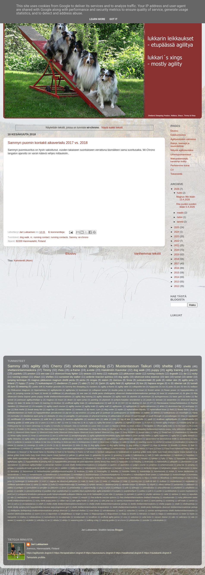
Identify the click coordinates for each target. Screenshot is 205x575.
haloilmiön (178, 455)
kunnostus (193, 475)
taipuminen (52, 514)
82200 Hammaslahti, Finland (31, 241)
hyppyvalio (123, 462)
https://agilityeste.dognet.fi (40, 553)
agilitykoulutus (67, 439)
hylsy (171, 458)
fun (192, 409)
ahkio (161, 406)
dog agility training (117, 445)
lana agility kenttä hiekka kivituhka (99, 478)
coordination (180, 442)
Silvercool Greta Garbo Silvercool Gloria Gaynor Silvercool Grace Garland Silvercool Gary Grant (80, 432)
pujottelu (17, 373)
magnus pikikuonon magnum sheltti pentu (53, 380)
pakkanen (190, 484)
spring (59, 419)
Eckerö (138, 423)
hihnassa (89, 458)
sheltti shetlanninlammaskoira (125, 507)
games (107, 455)
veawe (10, 520)
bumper (116, 442)
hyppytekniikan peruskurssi (49, 412)
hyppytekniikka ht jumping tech (39, 462)
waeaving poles (77, 520)
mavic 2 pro (94, 481)
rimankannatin (169, 497)
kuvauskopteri (34, 478)
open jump (82, 400)
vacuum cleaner (161, 517)
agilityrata (70, 390)
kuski (12, 478)
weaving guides (108, 520)
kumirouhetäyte (179, 475)
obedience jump (111, 484)
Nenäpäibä (148, 426)
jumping (191, 465)
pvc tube (108, 494)
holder (113, 458)
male (83, 481)
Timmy (47, 370)
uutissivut (134, 517)
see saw (84, 393)
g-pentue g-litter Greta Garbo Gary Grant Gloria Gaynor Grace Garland (162, 452)
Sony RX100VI (129, 432)
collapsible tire (138, 386)
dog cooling (134, 445)
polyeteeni (177, 488)
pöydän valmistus (153, 494)
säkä (84, 383)
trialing (23, 517)
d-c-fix (49, 445)
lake (80, 478)
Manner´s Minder (119, 426)
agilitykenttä (56, 390)
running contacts (59, 237)
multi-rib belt (150, 481)
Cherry (56, 366)
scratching (170, 501)
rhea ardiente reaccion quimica (103, 497)
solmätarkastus (109, 511)
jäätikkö (64, 468)
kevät (45, 393)
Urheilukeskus (180, 432)
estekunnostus (119, 448)
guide (127, 455)
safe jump (94, 501)
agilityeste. (117, 406)
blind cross (104, 442)
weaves (87, 373)
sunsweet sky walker (69, 377)
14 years (42, 423)
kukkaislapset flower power (145, 475)
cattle (124, 442)
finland (11, 383)
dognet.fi (146, 445)
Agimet (129, 423)
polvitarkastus (149, 488)
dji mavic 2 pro (93, 409)
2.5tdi (51, 423)
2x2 (93, 383)
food (59, 452)
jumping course (23, 393)
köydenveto (60, 478)
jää (56, 468)
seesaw (159, 400)
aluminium (146, 396)
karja (127, 468)
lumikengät (19, 481)
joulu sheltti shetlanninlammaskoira (80, 465)
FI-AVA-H (148, 423)
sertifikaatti (16, 419)
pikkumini (54, 488)
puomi (193, 370)
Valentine (193, 432)
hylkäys (154, 458)
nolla (53, 484)
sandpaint (192, 416)
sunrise (141, 511)
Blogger (119, 529)
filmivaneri (12, 452)
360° (59, 423)
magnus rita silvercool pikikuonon (63, 481)
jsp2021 (113, 465)
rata (12, 497)
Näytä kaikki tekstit (112, 127)
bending (57, 442)
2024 (177, 232)
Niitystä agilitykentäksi (181, 150)
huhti (180, 193)
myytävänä (189, 481)
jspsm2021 (125, 465)
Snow (129, 380)
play (101, 488)
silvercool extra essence (146, 377)
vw (48, 520)
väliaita (56, 520)
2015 (177, 272)
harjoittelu (190, 455)
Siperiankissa (40, 390)
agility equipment (161, 436)
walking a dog (92, 520)
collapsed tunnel (99, 390)
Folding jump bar (14, 426)
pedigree (20, 488)
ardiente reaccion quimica (99, 377)
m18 (44, 481)
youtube (146, 520)
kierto (91, 471)
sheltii (177, 504)
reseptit (84, 497)
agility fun (175, 436)
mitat (125, 481)
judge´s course (139, 465)
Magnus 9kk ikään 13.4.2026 (185, 198)
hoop (135, 458)
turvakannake (64, 517)
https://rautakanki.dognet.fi (157, 553)
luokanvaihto (33, 481)
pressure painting (34, 491)
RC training (32, 429)
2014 (177, 277)
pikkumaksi (116, 416)
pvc (178, 386)
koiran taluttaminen (186, 471)
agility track (120, 396)
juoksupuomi (120, 412)
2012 (177, 286)
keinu (99, 373)
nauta (194, 412)
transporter (12, 517)
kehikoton (137, 468)
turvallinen (93, 517)
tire (185, 386)
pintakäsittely (74, 488)
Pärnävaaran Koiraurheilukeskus (172, 403)
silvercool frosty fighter (66, 373)
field (172, 409)
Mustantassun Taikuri (133, 366)
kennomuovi (28, 471)
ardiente (18, 442)
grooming (118, 455)
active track (63, 436)
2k (116, 403)
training (46, 403)
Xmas (33, 436)
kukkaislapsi (164, 475)
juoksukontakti (144, 380)
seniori (191, 501)
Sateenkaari (83, 429)
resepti (75, 497)
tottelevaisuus (172, 514)
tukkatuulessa (35, 517)
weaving (23, 386)
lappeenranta (122, 478)
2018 (177, 259)
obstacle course (128, 484)
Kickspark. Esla (69, 426)
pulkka (142, 491)
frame (80, 452)
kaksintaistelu (90, 468)
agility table (123, 386)
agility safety (30, 439)
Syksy (155, 432)
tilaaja (123, 514)
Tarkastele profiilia (36, 557)
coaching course (145, 442)
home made (124, 458)
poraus (10, 491)
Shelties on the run (118, 429)
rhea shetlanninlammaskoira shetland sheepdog (139, 497)
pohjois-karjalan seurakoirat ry (128, 400)
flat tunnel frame (37, 452)
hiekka (46, 458)
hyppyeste (181, 458)
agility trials (90, 406)
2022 (177, 241)
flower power (170, 390)
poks (171, 386)
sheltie (167, 366)
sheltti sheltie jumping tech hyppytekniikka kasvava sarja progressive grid (38, 507)
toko (114, 419)
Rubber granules (54, 386)
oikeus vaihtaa (164, 484)
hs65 (30, 412)
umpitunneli (173, 393)
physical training (99, 416)
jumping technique (17, 380)
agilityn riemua (83, 439)
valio (173, 517)
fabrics (142, 448)
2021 (177, 245)
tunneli (194, 383)
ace (54, 436)
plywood (106, 400)
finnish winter (154, 390)
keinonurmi (185, 468)
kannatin (118, 468)
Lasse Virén (96, 426)
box (142, 383)
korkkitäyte (78, 475)
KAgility (47, 426)
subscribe (131, 511)
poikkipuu (117, 488)
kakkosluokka (76, 468)
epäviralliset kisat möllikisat (98, 448)
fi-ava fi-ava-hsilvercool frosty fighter (179, 448)
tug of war (125, 419)
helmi (180, 217)
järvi (50, 468)
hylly (163, 458)
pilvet (64, 488)
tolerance (143, 514)
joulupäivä (102, 465)
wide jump (30, 422)
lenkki (154, 478)
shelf (41, 504)
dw (184, 373)
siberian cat (180, 383)
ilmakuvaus (149, 462)
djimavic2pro (67, 445)
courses (20, 445)
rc (31, 237)
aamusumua (44, 436)
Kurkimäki (84, 426)
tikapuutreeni (112, 514)
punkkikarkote (171, 491)
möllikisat (56, 393)
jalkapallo (174, 462)
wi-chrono (83, 237)
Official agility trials (164, 426)
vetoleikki (29, 520)
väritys (65, 520)
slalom (105, 380)
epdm (120, 409)
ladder (147, 412)
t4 (44, 514)
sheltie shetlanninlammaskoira (143, 504)
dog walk (24, 237)
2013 (177, 281)
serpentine (172, 400)
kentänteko (135, 412)
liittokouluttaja (178, 478)
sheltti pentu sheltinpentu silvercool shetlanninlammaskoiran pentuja (124, 393)
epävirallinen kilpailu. (136, 409)
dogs (155, 445)
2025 (177, 227)
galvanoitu (97, 455)
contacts (79, 409)
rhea (61, 370)
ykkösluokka (134, 520)
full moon (90, 452)
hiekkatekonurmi (75, 458)
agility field (114, 383)
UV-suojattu (37, 406)
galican (72, 455)
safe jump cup (107, 501)
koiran (171, 471)
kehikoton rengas (151, 468)
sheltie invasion (32, 419)
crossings (31, 445)
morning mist (136, 481)
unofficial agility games (110, 517)
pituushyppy (70, 393)
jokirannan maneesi (53, 465)
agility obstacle (188, 436)
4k (84, 423)
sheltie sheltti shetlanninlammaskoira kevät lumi (66, 504)
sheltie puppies (165, 504)
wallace (194, 386)
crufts (41, 445)
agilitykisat (130, 383)
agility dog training (84, 396)
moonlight (183, 412)
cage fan (50, 409)
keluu (195, 468)
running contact (42, 237)
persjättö (43, 488)
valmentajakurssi (96, 403)
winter (189, 377)
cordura (191, 442)
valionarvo (183, 517)
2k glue (186, 393)
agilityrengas (97, 439)
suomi (37, 514)
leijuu (147, 478)
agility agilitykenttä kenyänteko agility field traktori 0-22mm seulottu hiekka (120, 436)
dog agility (123, 377)
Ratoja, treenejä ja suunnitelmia (179, 144)
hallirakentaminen (16, 412)
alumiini (133, 396)
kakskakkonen (106, 468)
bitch (95, 442)
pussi (74, 383)
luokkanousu (169, 412)
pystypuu (119, 494)
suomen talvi (94, 419)
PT (151, 403)
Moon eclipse (135, 426)
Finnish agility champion (166, 423)
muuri (60, 400)
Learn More (97, 19)
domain (164, 445)
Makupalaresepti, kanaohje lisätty (179, 160)
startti (121, 511)
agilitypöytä (131, 406)
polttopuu (136, 488)
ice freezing (136, 462)
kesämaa (81, 471)
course (10, 445)
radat (166, 494)
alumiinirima (185, 439)
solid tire (48, 419)
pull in (150, 491)
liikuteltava (165, 478)
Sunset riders (144, 432)
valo (192, 517)
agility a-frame (107, 386)
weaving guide (14, 422)
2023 (177, 236)
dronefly (174, 445)
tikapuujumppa (98, 514)
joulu (10, 393)
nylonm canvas (95, 484)
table (106, 419)
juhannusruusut (167, 465)
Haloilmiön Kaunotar (114, 370)
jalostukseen (186, 462)
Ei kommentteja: (56, 232)
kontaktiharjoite (36, 475)
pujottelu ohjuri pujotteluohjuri (56, 491)
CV (172, 169)
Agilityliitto (118, 423)
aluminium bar (174, 406)
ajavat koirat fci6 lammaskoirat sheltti (161, 439)
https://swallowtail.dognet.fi (129, 553)
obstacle (51, 416)
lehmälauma (136, 478)
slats (20, 403)
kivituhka (114, 471)
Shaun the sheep (99, 429)
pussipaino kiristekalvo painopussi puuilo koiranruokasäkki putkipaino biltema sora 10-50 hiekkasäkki (60, 494)
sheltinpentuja (188, 504)
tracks (192, 514)
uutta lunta (146, 517)
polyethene (189, 488)
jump (31, 383)
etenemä (132, 448)
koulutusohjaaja (92, 475)
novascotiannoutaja (66, 484)
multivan (162, 481)
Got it (113, 19)
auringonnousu (162, 396)
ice (163, 386)
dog (85, 445)
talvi (167, 377)
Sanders (93, 386)
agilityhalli (54, 439)
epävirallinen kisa (51, 448)
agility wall (104, 406)
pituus (128, 416)
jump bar (180, 465)
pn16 (108, 488)
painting (94, 400)
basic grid (177, 396)
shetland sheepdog (89, 366)
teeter (86, 514)
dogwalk (174, 373)
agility (35, 366)
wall (109, 403)
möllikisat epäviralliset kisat (19, 484)
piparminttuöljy (90, 488)
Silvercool (23, 406)
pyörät (140, 494)
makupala (113, 373)
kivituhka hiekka (129, 471)
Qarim (102, 383)
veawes (19, 520)
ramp (183, 494)
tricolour (57, 403)
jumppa (11, 468)
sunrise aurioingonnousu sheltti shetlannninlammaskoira (171, 511)
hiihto (99, 458)
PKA (12, 429)
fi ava (150, 448)
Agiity (91, 423)
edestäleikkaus (14, 448)
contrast (168, 442)
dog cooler (109, 409)
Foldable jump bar (186, 423)
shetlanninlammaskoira (22, 370)
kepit (37, 393)
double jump (117, 390)
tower (184, 514)
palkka (10, 488)
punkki (159, 491)
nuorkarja (82, 484)
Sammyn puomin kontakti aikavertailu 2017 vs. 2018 (48, 143)
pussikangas (171, 416)
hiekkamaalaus (58, 458)
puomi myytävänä (187, 491)
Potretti (21, 429)
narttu (36, 484)
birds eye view (70, 442)
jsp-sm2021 (81, 412)
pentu (82, 380)
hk (106, 458)
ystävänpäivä (158, 520)
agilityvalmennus (148, 406)
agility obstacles (103, 396)
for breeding (70, 452)
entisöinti (37, 448)
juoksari (106, 412)
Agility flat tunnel (104, 423)
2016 (177, 268)
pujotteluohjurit (130, 491)
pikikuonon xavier (132, 373)
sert (9, 504)
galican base (84, 455)
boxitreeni (83, 390)
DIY (123, 403)
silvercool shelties (78, 511)
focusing (50, 452)
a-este (91, 370)
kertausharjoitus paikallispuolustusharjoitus (55, 471)
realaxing (65, 497)
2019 (177, 254)
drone (129, 390)
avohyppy (189, 406)
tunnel (178, 377)
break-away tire (35, 409)
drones (184, 445)
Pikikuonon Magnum (20, 390)
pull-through (139, 416)
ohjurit (152, 484)
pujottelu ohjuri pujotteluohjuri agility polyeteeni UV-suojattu (96, 491)
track (36, 403)
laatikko (72, 478)
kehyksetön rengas (169, 468)
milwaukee (115, 481)
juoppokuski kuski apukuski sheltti (31, 468)
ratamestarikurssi (50, 497)
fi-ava (158, 448)
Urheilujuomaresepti (180, 154)
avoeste (28, 442)
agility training (174, 370)
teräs (28, 403)
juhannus (153, 465)
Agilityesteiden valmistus (183, 139)
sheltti (187, 366)
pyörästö (130, 494)
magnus (50, 400)
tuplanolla (139, 419)
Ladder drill (37, 386)
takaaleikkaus (66, 514)
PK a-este (193, 426)
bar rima (47, 442)
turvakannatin (79, 517)
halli (149, 455)
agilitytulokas (124, 439)
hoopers (144, 458)
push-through (155, 416)
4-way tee (76, 423)
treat (162, 393)
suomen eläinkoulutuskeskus (20, 514)
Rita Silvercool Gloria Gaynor (52, 429)
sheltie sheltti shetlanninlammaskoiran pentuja (108, 504)
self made (182, 501)
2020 (177, 250)
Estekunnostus (178, 135)
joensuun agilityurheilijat (32, 465)
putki (158, 380)
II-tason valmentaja (33, 426)
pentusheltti (31, 488)
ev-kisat (140, 390)
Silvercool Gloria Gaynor (26, 432)
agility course (75, 406)
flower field (183, 409)
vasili (150, 419)
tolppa (161, 514)
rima (183, 416)
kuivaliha (127, 475)
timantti (133, 514)
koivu (24, 475)
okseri (70, 400)
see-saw (45, 373)
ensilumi (26, 448)
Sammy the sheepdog (75, 386)
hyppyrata (153, 386)
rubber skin (171, 380)
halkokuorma (139, 455)
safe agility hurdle (79, 501)
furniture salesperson (106, 452)
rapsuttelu (193, 494)
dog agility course (98, 445)
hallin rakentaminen (163, 455)
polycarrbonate (164, 488)
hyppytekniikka (187, 390)
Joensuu (117, 380)
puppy (155, 370)
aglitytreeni (137, 439)
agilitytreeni (111, 439)
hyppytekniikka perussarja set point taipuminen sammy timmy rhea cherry (85, 462)
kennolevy (15, 471)
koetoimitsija (145, 471)
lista (189, 478)
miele (104, 481)
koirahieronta (159, 471)
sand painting (156, 501)
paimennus (178, 484)
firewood (23, 452)
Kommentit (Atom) (23, 260)
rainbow (175, 494)
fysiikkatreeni (124, 452)
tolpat (152, 514)
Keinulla (57, 426)
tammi (180, 221)
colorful (159, 442)
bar (9, 409)
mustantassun (176, 481)
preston (31, 373)
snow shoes (94, 511)
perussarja (83, 416)
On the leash (180, 426)
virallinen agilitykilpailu (166, 419)
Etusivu (70, 253)
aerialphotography (79, 436)
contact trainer (64, 409)
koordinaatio (65, 475)
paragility (70, 416)
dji (57, 445)
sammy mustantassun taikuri (128, 501)
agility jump (188, 380)
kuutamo (21, 478)
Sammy (73, 237)
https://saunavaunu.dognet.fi (100, 553)
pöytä (148, 400)
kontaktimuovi (51, 475)
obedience (62, 383)
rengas (93, 380)
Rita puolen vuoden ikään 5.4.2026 (186, 205)
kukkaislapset (46, 383)
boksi (188, 396)
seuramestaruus (29, 504)
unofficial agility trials (74, 403)
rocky (195, 373)
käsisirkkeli (47, 478)
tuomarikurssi (49, 517)
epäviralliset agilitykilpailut (73, 448)
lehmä (156, 412)
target (78, 514)
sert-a (16, 504)
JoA (144, 403)
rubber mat (64, 501)
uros (125, 517)
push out (11, 494)
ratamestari (35, 497)
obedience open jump (34, 416)
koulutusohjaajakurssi (111, 475)
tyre (13, 386)
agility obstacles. (14, 439)
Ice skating (134, 403)
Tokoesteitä (176, 174)
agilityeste (42, 439)
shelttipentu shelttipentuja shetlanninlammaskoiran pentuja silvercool (38, 511)
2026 (177, 189)
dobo (78, 445)
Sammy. (71, 429)
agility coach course (56, 406)
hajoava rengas (156, 383)
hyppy (22, 383)
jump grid (94, 412)
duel (192, 445)
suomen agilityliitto (74, 419)
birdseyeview (84, 442)
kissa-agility (102, 471)
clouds (132, 442)
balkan (37, 442)
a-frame (75, 370)
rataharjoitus (22, 497)
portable (20, 491)
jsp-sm (69, 412)
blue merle (19, 409)
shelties (50, 377)
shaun (37, 377)
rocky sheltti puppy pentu (45, 501)
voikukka (40, 520)
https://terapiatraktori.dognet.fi (69, 553)
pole (126, 488)
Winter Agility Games (19, 436)
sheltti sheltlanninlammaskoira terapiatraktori (90, 507)
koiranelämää (13, 475)
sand (146, 501)
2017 (177, 263)
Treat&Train (166, 432)
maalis (180, 212)
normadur (15, 416)
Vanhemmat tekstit (147, 253)
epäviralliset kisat (158, 409)
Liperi (106, 426)
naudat (44, 484)
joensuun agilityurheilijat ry (29, 400)
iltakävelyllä (162, 462)
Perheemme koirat (179, 165)
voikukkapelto (187, 419)
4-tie (66, 423)
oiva (61, 416)
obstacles (142, 484)
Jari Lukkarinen (39, 544)
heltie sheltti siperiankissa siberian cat (23, 458)
